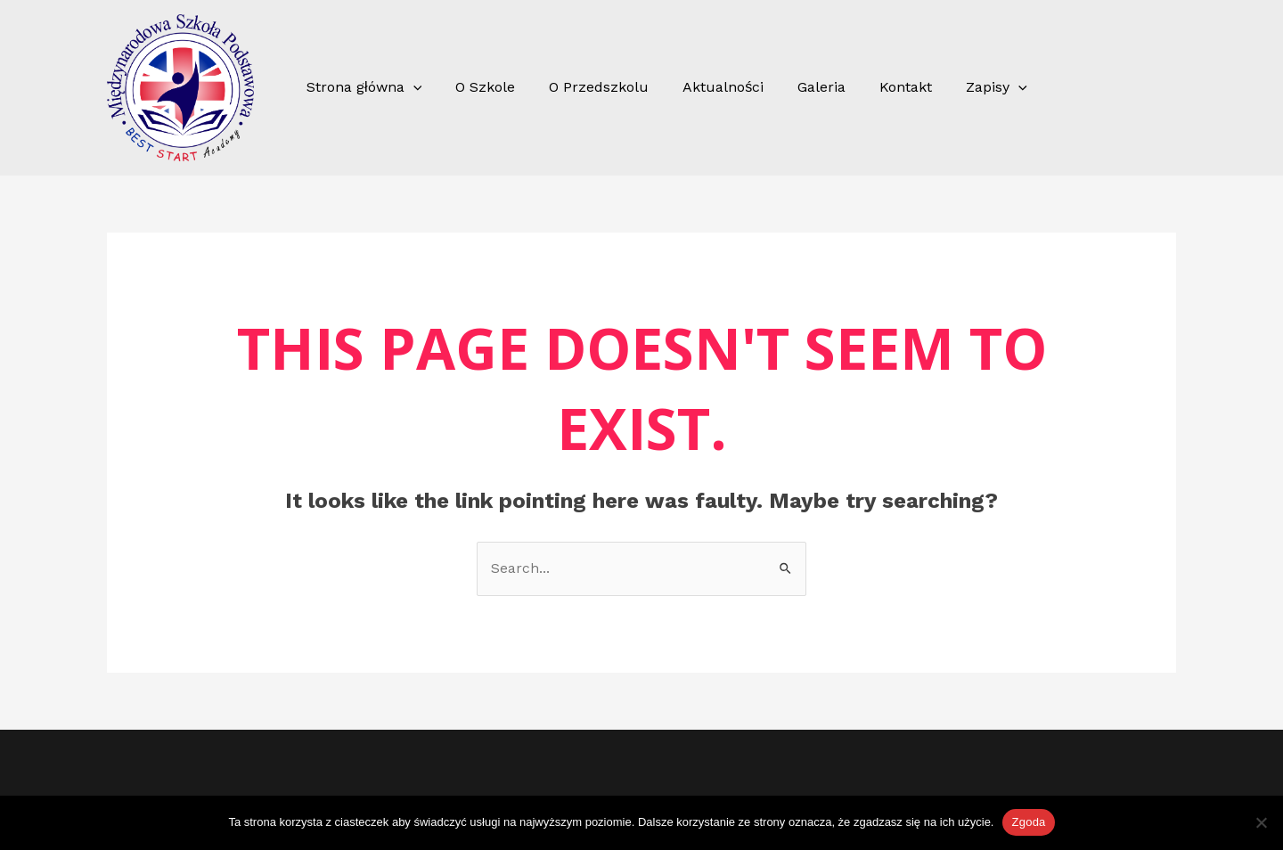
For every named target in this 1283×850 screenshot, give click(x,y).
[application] (411, 87)
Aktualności (704, 86)
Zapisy (962, 87)
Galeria (797, 86)
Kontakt (876, 86)
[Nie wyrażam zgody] (1261, 822)
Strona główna (361, 87)
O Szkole (477, 86)
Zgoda (1028, 822)
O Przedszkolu (585, 86)
